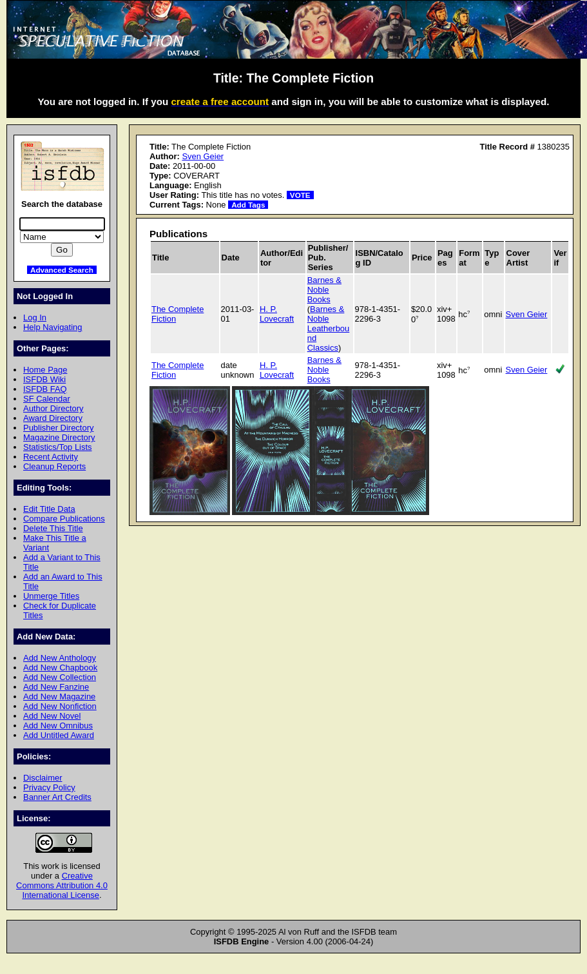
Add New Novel (52, 716)
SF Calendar (46, 399)
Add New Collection (59, 677)
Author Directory (53, 408)
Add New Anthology (59, 658)
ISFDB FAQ (45, 389)
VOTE (300, 195)
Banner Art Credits (57, 797)
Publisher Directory (58, 428)
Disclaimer (42, 778)
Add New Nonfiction (60, 706)
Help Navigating (52, 327)
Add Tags (248, 204)
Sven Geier (203, 156)
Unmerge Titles (51, 596)
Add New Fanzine (56, 687)
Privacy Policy (49, 787)
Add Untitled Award (58, 735)
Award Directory (52, 418)
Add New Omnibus (58, 725)
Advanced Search (61, 270)
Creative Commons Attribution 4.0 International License (62, 885)
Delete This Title (53, 528)
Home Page (45, 370)
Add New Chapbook (60, 667)
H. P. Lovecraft (277, 314)
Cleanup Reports (54, 466)
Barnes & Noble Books (324, 289)
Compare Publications (64, 518)
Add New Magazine (59, 696)
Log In (34, 317)
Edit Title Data (49, 509)
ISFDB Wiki (44, 379)
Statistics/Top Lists (57, 447)
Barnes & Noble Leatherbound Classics (328, 328)
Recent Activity (50, 457)
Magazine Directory (59, 437)
